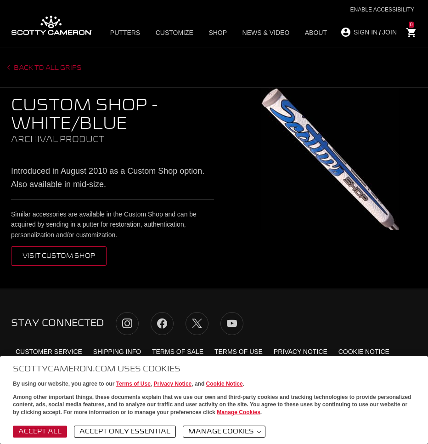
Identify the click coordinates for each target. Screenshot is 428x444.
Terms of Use (133, 384)
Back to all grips (47, 68)
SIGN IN (365, 32)
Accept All (40, 431)
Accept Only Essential (124, 431)
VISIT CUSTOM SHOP (59, 256)
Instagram (127, 323)
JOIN (389, 32)
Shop (212, 32)
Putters (127, 32)
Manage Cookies (238, 412)
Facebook (162, 323)
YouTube (231, 323)
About (301, 32)
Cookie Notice (224, 384)
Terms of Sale (177, 351)
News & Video (255, 32)
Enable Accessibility (382, 9)
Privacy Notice (173, 384)
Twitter (197, 323)
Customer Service (49, 351)
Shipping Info (117, 351)
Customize (172, 32)
